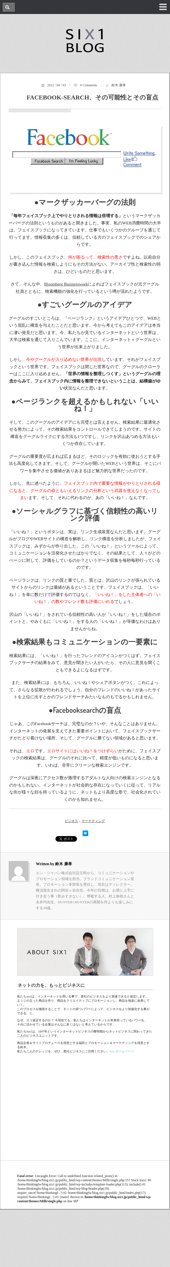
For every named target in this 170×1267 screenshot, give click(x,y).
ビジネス (71, 821)
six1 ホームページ (122, 1051)
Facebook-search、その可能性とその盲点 (92, 97)
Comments (90, 85)
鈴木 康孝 (118, 85)
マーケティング (93, 821)
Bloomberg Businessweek (66, 284)
